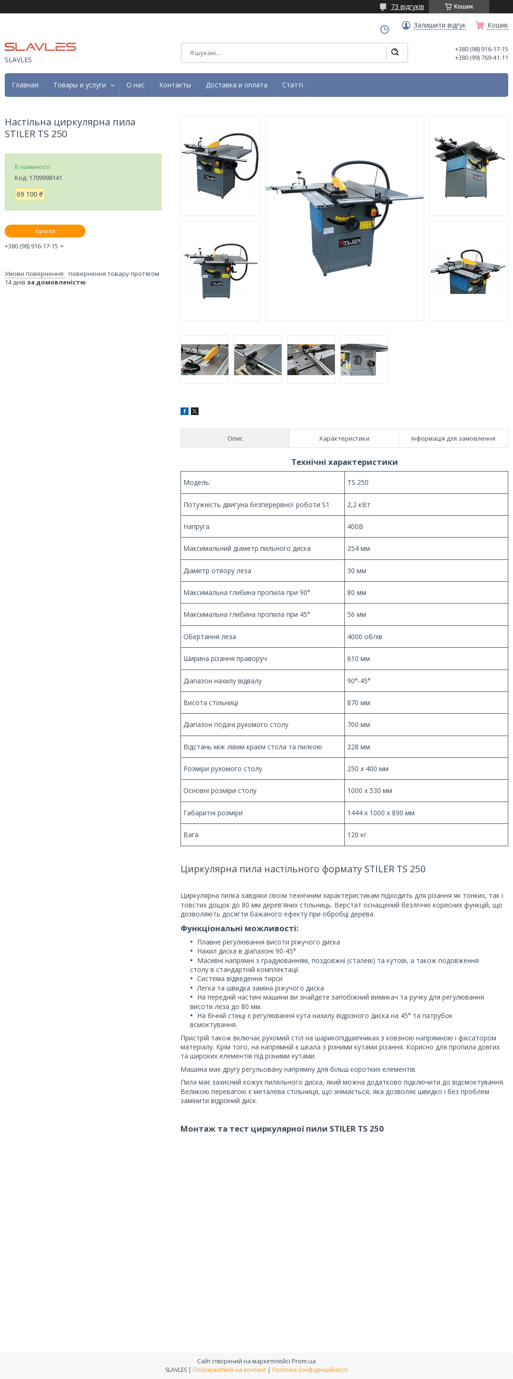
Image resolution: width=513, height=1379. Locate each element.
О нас (135, 85)
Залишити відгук (440, 25)
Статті (292, 85)
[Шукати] (394, 52)
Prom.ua (304, 1361)
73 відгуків (407, 6)
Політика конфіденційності (310, 1370)
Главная (25, 85)
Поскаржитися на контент (229, 1370)
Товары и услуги (79, 85)
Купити (45, 231)
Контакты (175, 85)
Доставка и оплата (236, 85)
